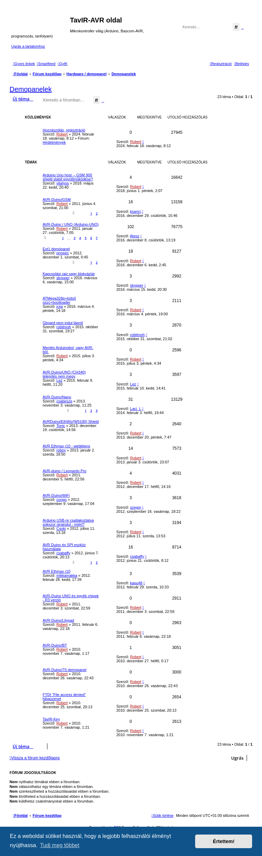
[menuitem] (46, 64)
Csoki (61, 528)
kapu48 (136, 583)
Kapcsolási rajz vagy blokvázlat (68, 274)
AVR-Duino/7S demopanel (64, 670)
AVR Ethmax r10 (56, 571)
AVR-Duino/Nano (57, 397)
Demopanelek (31, 89)
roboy (61, 450)
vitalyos (62, 183)
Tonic (60, 426)
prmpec (62, 253)
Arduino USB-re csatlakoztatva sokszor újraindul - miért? (68, 522)
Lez (59, 380)
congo (61, 499)
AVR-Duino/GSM (57, 199)
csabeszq (64, 401)
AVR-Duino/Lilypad (58, 620)
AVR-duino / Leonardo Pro (64, 471)
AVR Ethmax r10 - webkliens (66, 446)
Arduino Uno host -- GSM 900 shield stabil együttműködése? (68, 177)
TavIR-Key (51, 719)
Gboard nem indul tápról (63, 323)
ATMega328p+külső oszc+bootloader (59, 300)
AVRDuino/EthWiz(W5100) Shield (71, 421)
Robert (62, 134)
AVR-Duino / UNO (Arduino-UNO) (71, 224)
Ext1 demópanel (56, 249)
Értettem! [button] (223, 841)
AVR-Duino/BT (55, 645)
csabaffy (63, 553)
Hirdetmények (54, 142)
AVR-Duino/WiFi (56, 495)
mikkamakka (66, 575)
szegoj (135, 507)
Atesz (135, 236)
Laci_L (135, 409)
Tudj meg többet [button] (59, 845)
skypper (63, 278)
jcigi (59, 306)
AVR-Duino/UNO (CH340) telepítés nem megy (64, 374)
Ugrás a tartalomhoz (28, 46)
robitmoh (63, 327)
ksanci (135, 211)
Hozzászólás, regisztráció (64, 130)
